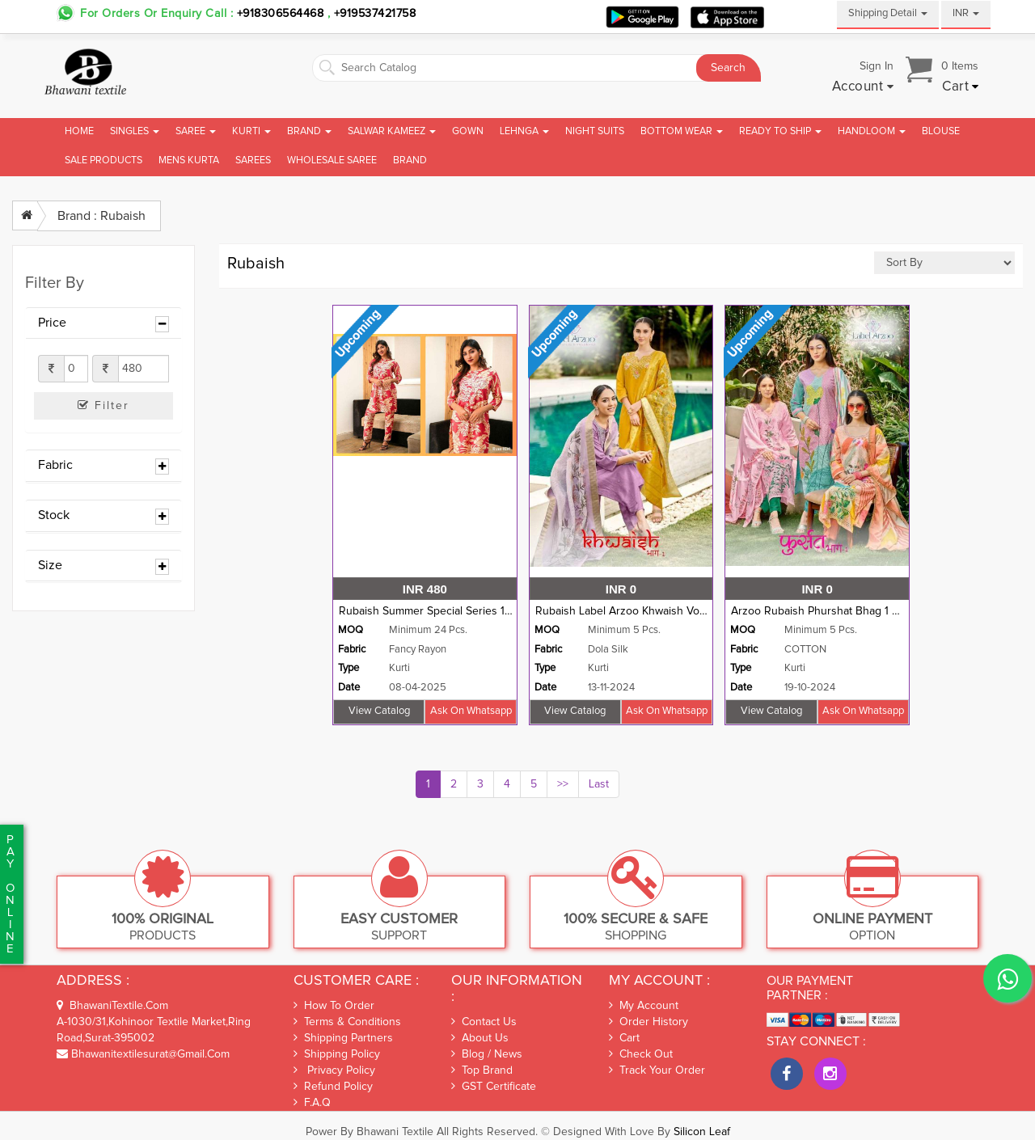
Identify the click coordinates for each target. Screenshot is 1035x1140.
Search (728, 68)
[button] (863, 87)
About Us (480, 1038)
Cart (624, 1038)
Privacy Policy (334, 1070)
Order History (648, 1022)
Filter (103, 405)
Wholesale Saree (332, 160)
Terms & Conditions (347, 1021)
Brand (309, 131)
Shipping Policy (337, 1054)
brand (410, 160)
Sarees (253, 160)
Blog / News (486, 1054)
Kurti (251, 131)
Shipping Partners (343, 1038)
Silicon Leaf (702, 1132)
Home (79, 131)
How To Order (334, 1005)
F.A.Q (312, 1102)
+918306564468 (280, 13)
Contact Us (484, 1022)
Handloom (872, 131)
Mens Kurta (188, 160)
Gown (468, 131)
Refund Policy (333, 1086)
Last (599, 784)
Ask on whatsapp (471, 711)
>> (562, 784)
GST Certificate (493, 1086)
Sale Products (103, 160)
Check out (641, 1054)
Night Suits (594, 131)
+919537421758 (373, 13)
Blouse (941, 131)
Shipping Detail (887, 13)
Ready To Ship (780, 131)
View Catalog (379, 711)
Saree (195, 131)
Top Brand (482, 1070)
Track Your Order (657, 1070)
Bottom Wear (681, 131)
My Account (643, 1005)
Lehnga (524, 131)
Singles (134, 131)
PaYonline (10, 894)
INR (966, 13)
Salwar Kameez (392, 131)
